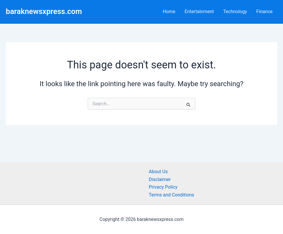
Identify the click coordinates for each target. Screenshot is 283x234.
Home (169, 11)
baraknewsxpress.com (44, 11)
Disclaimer (160, 179)
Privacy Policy (163, 187)
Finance (264, 11)
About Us (158, 171)
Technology (235, 11)
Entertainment (199, 11)
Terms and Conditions (171, 195)
